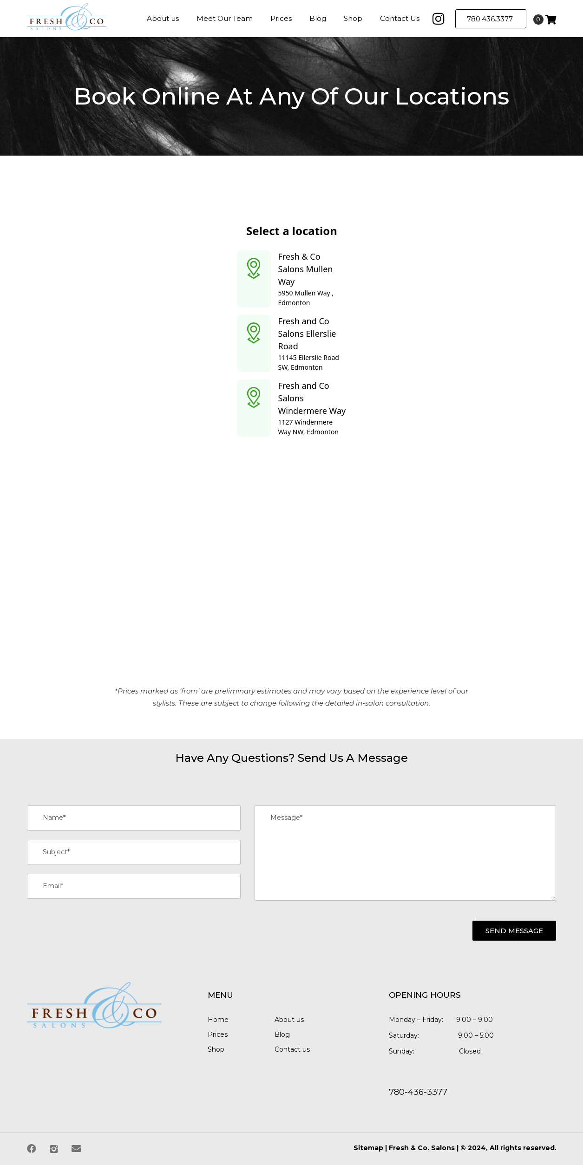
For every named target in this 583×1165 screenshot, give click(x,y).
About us (289, 1019)
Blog (282, 1034)
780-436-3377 (418, 1092)
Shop (216, 1049)
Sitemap (368, 1148)
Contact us (292, 1049)
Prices (218, 1034)
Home (218, 1019)
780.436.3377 (491, 18)
